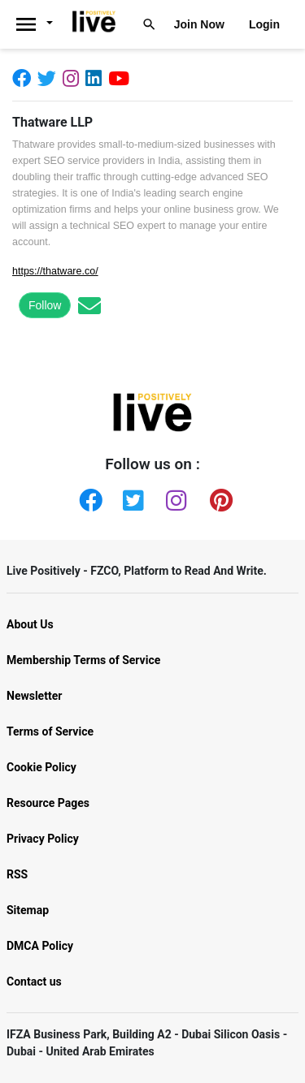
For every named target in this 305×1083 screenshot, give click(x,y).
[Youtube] (122, 77)
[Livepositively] (39, 24)
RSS (17, 874)
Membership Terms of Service (83, 660)
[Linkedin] (96, 77)
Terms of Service (50, 731)
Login (264, 24)
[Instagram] (74, 77)
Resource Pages (48, 802)
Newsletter (34, 695)
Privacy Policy (43, 838)
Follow (44, 305)
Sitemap (28, 910)
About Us (30, 624)
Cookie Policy (41, 767)
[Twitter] (50, 77)
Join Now (199, 24)
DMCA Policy (40, 945)
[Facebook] (24, 77)
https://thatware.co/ (55, 271)
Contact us (34, 981)
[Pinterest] (218, 497)
